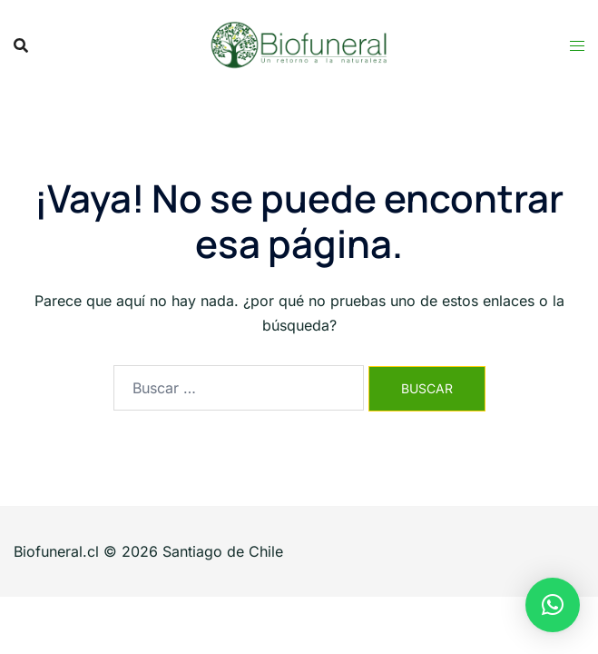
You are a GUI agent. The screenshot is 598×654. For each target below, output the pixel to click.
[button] (552, 605)
